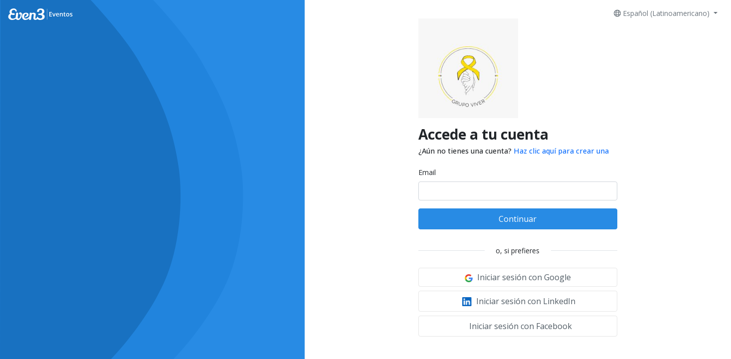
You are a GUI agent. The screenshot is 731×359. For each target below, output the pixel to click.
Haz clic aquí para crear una (561, 151)
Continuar (518, 218)
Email (427, 172)
